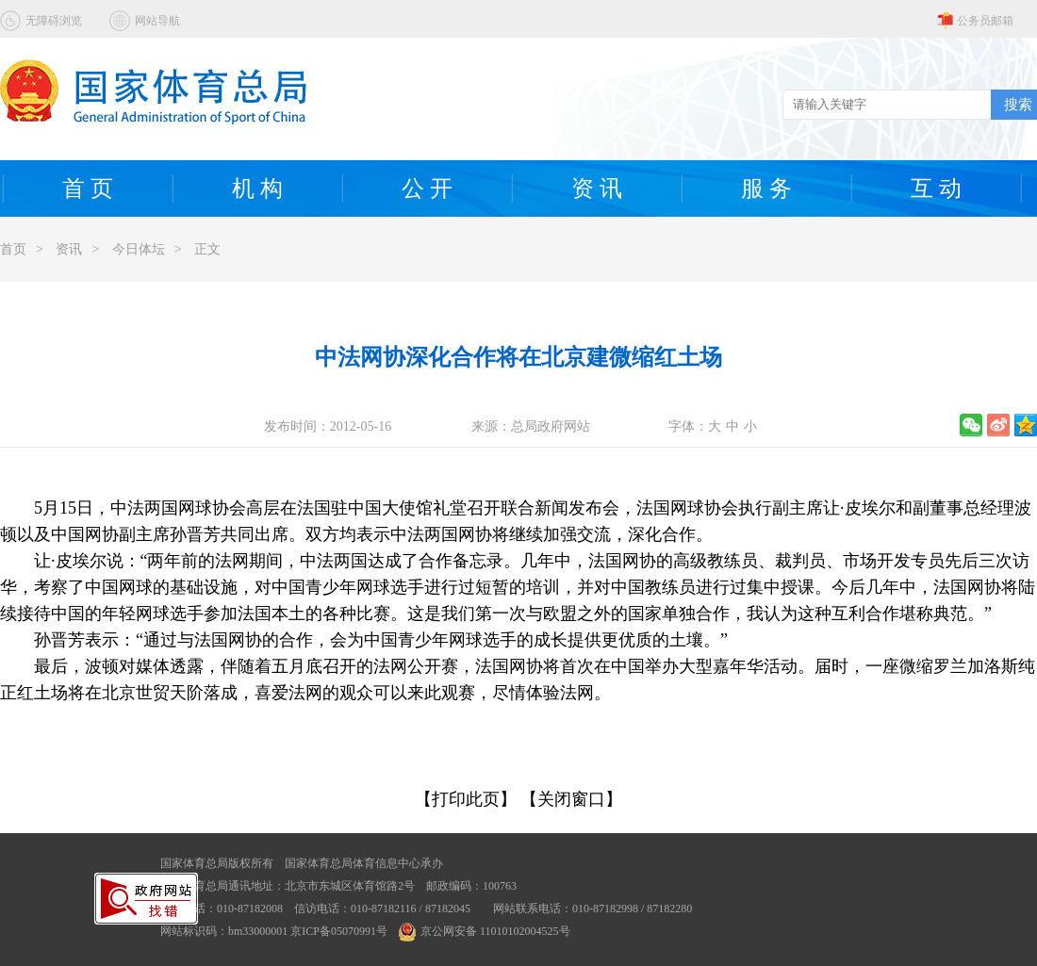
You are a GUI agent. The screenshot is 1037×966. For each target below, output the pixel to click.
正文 (207, 249)
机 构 (257, 188)
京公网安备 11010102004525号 (484, 931)
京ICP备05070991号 (338, 931)
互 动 (936, 188)
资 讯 (596, 188)
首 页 (87, 188)
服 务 (766, 188)
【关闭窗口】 (571, 799)
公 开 (427, 188)
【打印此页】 (466, 799)
